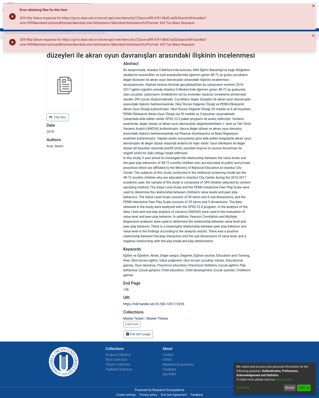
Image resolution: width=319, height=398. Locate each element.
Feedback (169, 369)
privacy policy (283, 379)
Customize (243, 387)
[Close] (314, 5)
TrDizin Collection (118, 364)
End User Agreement (174, 394)
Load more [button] (132, 324)
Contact (168, 355)
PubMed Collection (119, 369)
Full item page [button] (138, 334)
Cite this (57, 117)
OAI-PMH (169, 374)
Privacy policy (148, 394)
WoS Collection (116, 360)
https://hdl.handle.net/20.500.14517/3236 (153, 304)
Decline (289, 387)
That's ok (303, 387)
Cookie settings (126, 394)
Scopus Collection (118, 355)
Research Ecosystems (178, 364)
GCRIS (167, 360)
